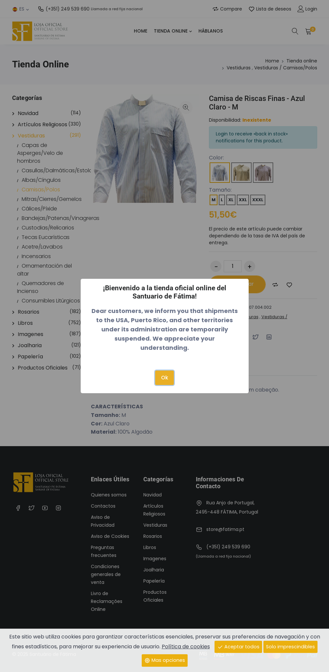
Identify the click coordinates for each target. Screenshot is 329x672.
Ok (164, 377)
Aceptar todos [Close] (238, 646)
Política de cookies (186, 646)
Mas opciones (164, 660)
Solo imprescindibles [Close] (290, 646)
